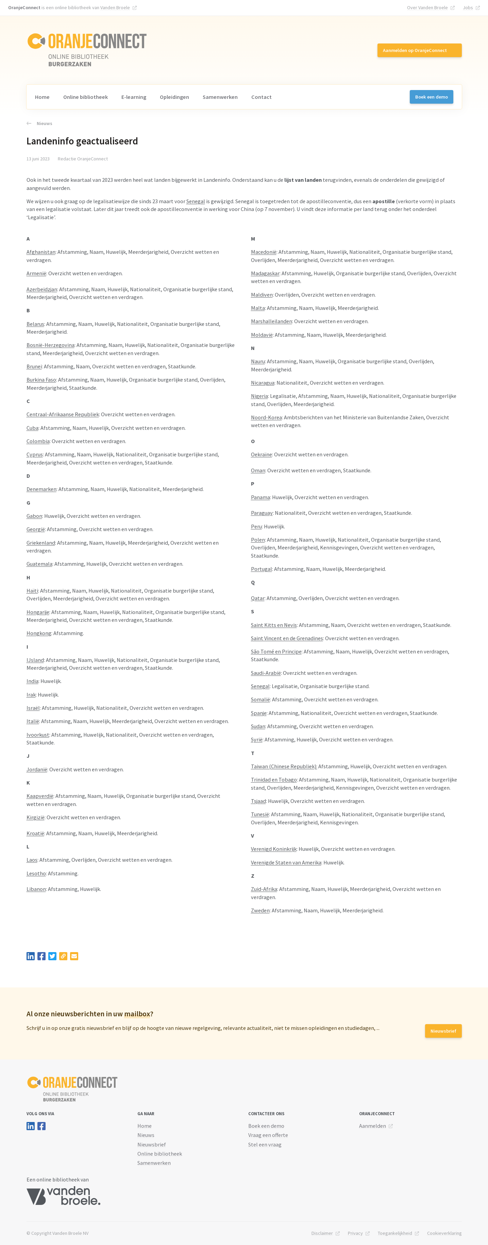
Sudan (258, 726)
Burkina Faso (41, 379)
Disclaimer (322, 1233)
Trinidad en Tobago (274, 779)
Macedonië (263, 251)
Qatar (258, 598)
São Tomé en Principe (276, 651)
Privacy (355, 1233)
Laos (32, 859)
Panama (260, 497)
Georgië (36, 529)
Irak (31, 694)
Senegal (195, 201)
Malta (258, 307)
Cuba (32, 427)
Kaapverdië (40, 795)
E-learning (133, 96)
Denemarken (41, 489)
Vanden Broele (115, 7)
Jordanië (37, 769)
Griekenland (41, 542)
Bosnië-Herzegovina (50, 344)
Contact (261, 96)
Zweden (260, 910)
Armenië (36, 273)
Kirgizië (36, 817)
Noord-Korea (266, 417)
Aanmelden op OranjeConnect (415, 50)
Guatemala (39, 563)
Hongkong (39, 633)
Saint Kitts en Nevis (274, 624)
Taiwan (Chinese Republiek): (284, 766)
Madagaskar (265, 273)
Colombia (38, 441)
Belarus (35, 323)
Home (42, 96)
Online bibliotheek (85, 96)
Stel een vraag (265, 1144)
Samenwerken (220, 96)
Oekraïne (261, 454)
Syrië (257, 739)
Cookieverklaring (444, 1233)
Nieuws (39, 123)
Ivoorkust (38, 734)
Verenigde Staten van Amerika (286, 862)
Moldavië (262, 334)
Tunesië (260, 814)
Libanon (36, 888)
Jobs (468, 7)
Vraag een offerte (268, 1135)
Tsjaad (258, 800)
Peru (256, 526)
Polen (258, 539)
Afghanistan (41, 251)
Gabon (34, 515)
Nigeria (259, 395)
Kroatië (35, 833)
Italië (33, 721)
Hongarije (38, 612)
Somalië (260, 699)
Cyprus (35, 454)
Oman (258, 470)
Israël (33, 707)
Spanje (259, 712)
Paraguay (262, 512)
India (32, 681)
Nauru (258, 361)
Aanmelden (372, 1125)
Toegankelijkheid (395, 1233)
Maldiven (262, 294)
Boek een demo (431, 97)
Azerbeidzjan (42, 289)
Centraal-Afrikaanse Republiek (63, 414)
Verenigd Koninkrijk (274, 848)
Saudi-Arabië (266, 672)
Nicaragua (262, 382)
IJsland (35, 659)
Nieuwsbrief (443, 1031)
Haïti (32, 590)
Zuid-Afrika (264, 888)
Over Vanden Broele (427, 7)
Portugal (261, 568)
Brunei (34, 366)
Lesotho (36, 873)
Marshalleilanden (271, 321)
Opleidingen (174, 96)
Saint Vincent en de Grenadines (287, 638)
